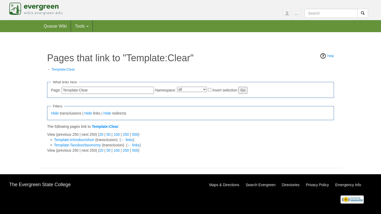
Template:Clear (63, 69)
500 (135, 134)
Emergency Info (348, 185)
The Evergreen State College (40, 184)
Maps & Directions (224, 185)
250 (126, 134)
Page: (56, 90)
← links (127, 140)
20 (101, 134)
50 (108, 134)
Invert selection (224, 90)
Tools (82, 26)
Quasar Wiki (55, 26)
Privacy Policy (317, 185)
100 (117, 134)
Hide (55, 113)
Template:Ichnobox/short (74, 140)
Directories (291, 185)
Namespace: (165, 90)
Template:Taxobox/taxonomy (77, 145)
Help (330, 56)
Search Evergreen (260, 185)
